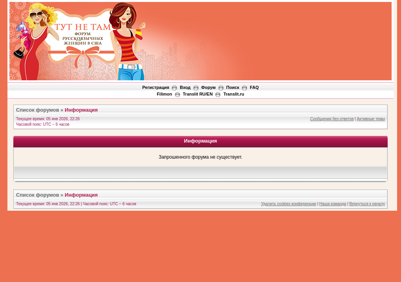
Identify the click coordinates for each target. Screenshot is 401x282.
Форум (208, 87)
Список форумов (37, 110)
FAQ (254, 87)
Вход (185, 87)
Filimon (164, 94)
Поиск (232, 87)
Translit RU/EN (198, 94)
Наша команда (332, 204)
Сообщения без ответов (332, 119)
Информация (81, 110)
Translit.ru (233, 94)
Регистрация (155, 87)
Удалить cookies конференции (288, 204)
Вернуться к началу (367, 204)
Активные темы (371, 119)
